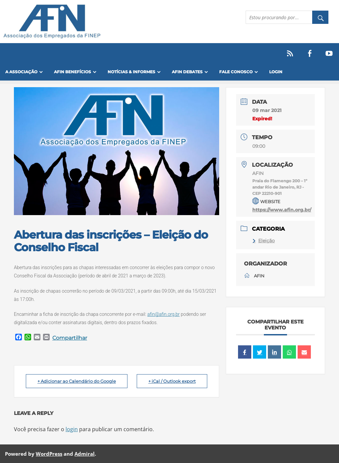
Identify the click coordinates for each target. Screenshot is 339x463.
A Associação (21, 71)
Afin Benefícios (72, 71)
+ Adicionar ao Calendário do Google (76, 381)
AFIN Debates (187, 71)
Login (275, 71)
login (72, 429)
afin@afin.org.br (163, 314)
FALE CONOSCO (236, 71)
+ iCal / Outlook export (172, 381)
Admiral (84, 453)
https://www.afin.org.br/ (281, 210)
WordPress (49, 453)
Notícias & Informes (131, 71)
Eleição (263, 241)
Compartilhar (69, 338)
